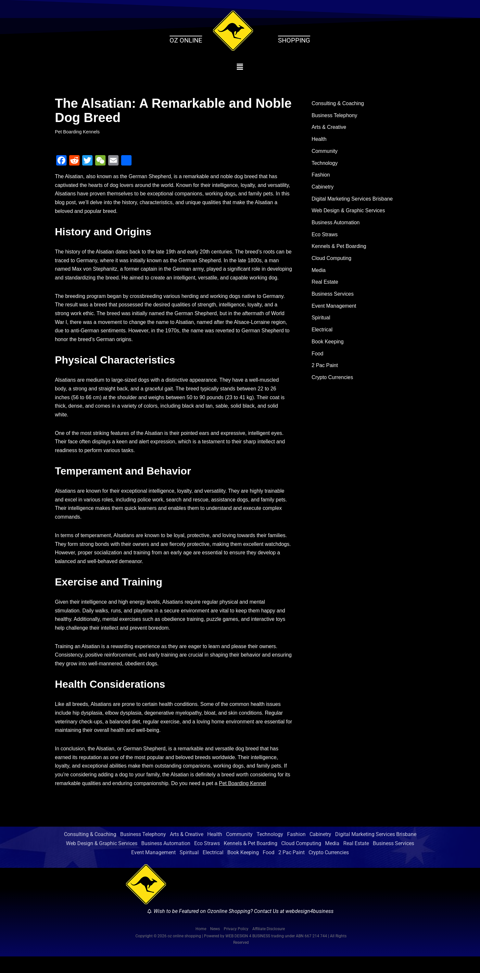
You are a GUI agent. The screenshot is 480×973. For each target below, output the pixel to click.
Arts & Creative (329, 127)
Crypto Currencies (333, 381)
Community (325, 151)
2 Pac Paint (325, 369)
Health (319, 139)
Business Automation (336, 224)
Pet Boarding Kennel (251, 800)
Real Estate (325, 284)
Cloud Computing (332, 260)
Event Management (334, 309)
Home (201, 945)
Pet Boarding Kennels (77, 131)
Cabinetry (323, 188)
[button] (240, 67)
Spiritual (321, 321)
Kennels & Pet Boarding (339, 248)
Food (317, 357)
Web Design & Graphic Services (349, 212)
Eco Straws (325, 236)
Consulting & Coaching (338, 103)
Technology (325, 164)
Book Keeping (328, 345)
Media (319, 272)
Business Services (333, 297)
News (215, 945)
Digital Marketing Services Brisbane (353, 200)
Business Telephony (335, 115)
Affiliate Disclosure (268, 945)
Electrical (322, 333)
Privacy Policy (236, 945)
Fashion (321, 176)
